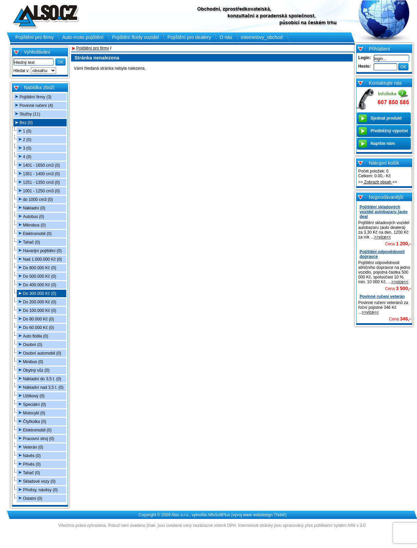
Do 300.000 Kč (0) (39, 293)
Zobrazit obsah (377, 182)
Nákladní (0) (34, 208)
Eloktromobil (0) (37, 430)
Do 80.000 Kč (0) (38, 319)
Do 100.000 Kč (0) (39, 310)
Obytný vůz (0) (36, 370)
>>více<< (382, 237)
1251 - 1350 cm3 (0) (41, 182)
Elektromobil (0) (37, 233)
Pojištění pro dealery (189, 37)
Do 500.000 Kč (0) (39, 276)
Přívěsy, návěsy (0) (40, 490)
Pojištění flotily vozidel (135, 37)
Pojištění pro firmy (92, 48)
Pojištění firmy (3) (35, 97)
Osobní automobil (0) (42, 353)
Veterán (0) (33, 447)
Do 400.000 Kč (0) (39, 285)
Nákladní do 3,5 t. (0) (42, 378)
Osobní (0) (32, 344)
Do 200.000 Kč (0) (39, 302)
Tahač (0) (31, 242)
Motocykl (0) (34, 413)
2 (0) (27, 139)
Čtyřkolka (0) (34, 421)
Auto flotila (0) (35, 336)
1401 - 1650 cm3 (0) (41, 165)
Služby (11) (29, 114)
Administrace (212, 533)
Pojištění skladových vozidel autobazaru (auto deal (384, 212)
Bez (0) (26, 122)
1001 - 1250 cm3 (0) (41, 191)
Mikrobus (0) (34, 225)
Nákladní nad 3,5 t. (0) (43, 387)
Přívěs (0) (32, 464)
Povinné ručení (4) (36, 105)
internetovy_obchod (262, 37)
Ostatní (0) (32, 498)
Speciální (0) (34, 404)
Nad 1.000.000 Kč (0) (42, 259)
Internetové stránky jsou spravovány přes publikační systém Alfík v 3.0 (301, 525)
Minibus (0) (33, 361)
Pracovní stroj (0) (38, 438)
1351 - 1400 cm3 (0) (41, 174)
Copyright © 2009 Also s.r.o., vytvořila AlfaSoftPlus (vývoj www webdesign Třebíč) (212, 514)
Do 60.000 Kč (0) (38, 327)
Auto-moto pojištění (83, 37)
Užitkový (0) (33, 396)
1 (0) (27, 131)
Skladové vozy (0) (39, 481)
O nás (225, 37)
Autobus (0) (33, 216)
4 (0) (27, 156)
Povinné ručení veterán (382, 296)
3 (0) (27, 148)
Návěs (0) (32, 455)
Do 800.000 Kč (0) (39, 267)
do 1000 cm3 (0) (38, 199)
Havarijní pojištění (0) (42, 250)
